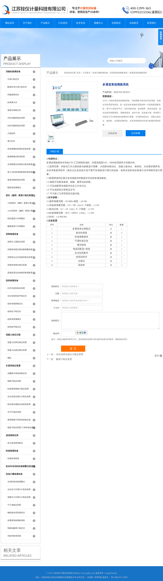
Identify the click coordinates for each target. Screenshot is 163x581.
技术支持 (80, 23)
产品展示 (45, 23)
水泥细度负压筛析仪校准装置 (20, 164)
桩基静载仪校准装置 (16, 156)
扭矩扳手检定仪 (14, 327)
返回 (156, 355)
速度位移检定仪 (14, 110)
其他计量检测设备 (100, 73)
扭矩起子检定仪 (14, 311)
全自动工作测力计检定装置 (19, 489)
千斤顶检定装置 (14, 505)
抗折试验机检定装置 (16, 125)
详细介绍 (54, 151)
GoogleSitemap (111, 573)
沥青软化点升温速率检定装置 (20, 257)
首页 (79, 73)
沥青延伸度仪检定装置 (17, 265)
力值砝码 (11, 133)
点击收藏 (135, 133)
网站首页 (9, 23)
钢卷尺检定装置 (14, 381)
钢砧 (9, 358)
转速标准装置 (13, 458)
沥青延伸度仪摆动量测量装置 (20, 249)
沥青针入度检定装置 (16, 242)
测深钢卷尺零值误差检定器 (19, 420)
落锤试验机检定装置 (16, 180)
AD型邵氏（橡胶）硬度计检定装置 (20, 204)
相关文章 (12, 550)
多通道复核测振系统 (16, 520)
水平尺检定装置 (14, 412)
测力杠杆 (11, 141)
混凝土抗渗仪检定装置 (17, 350)
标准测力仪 (12, 102)
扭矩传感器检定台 (15, 304)
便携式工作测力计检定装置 (19, 497)
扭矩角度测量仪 (14, 319)
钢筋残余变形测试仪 (16, 512)
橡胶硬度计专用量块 (16, 226)
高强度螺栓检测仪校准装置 (19, 149)
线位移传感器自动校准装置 (19, 404)
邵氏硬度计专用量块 (16, 218)
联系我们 (151, 23)
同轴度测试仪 (13, 95)
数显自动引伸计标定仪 (17, 87)
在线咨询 (112, 133)
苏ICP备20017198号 (119, 577)
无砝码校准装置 (14, 536)
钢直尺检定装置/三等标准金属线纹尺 (21, 429)
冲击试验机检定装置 (16, 118)
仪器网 (90, 577)
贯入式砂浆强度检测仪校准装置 (21, 172)
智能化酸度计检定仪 (16, 528)
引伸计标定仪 (13, 79)
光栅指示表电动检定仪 (17, 373)
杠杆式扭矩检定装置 (16, 288)
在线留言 (133, 23)
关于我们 (27, 23)
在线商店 (116, 23)
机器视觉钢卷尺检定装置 (18, 389)
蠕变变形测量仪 (14, 187)
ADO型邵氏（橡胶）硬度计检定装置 (21, 212)
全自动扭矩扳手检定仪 (17, 296)
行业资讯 (62, 23)
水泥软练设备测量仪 (16, 482)
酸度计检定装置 (64, 359)
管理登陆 (98, 577)
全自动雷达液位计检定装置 (19, 396)
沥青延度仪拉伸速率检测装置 (20, 273)
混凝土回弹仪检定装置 (17, 342)
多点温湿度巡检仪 (15, 443)
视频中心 (98, 23)
